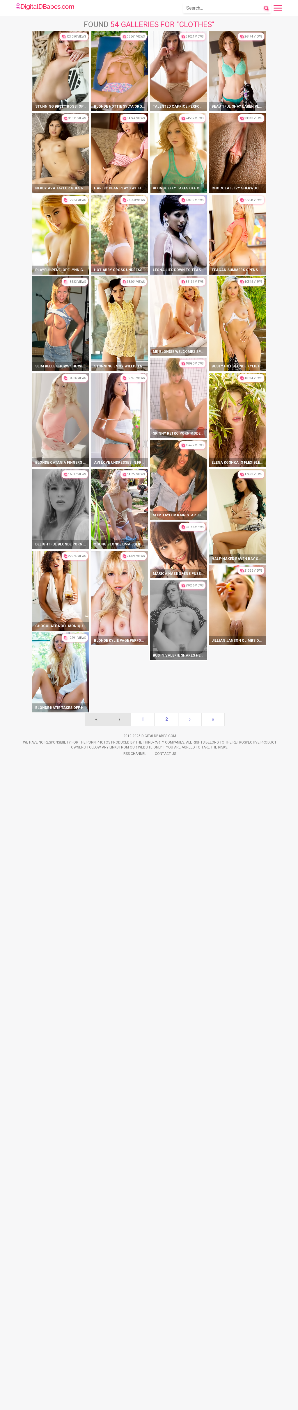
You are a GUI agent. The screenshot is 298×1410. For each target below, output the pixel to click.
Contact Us (165, 1401)
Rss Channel (134, 1401)
